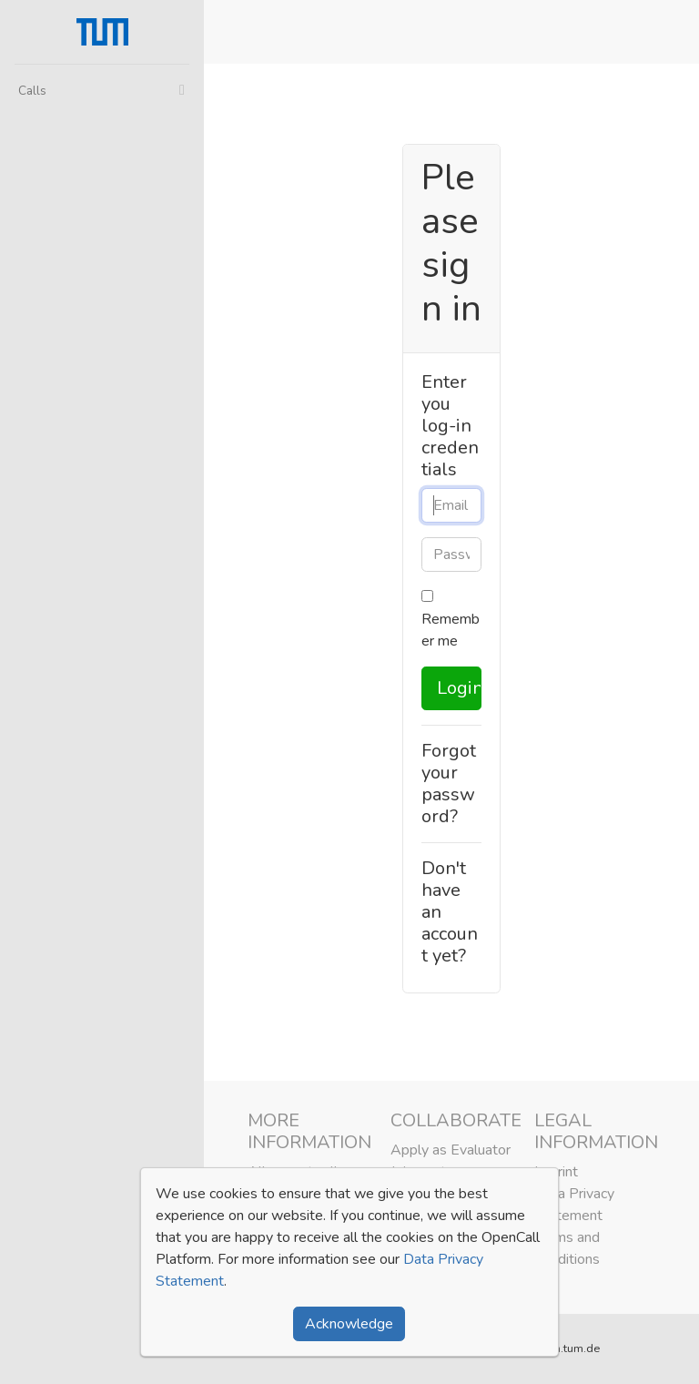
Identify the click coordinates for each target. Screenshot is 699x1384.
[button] (673, 32)
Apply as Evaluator (450, 1150)
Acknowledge (349, 1324)
